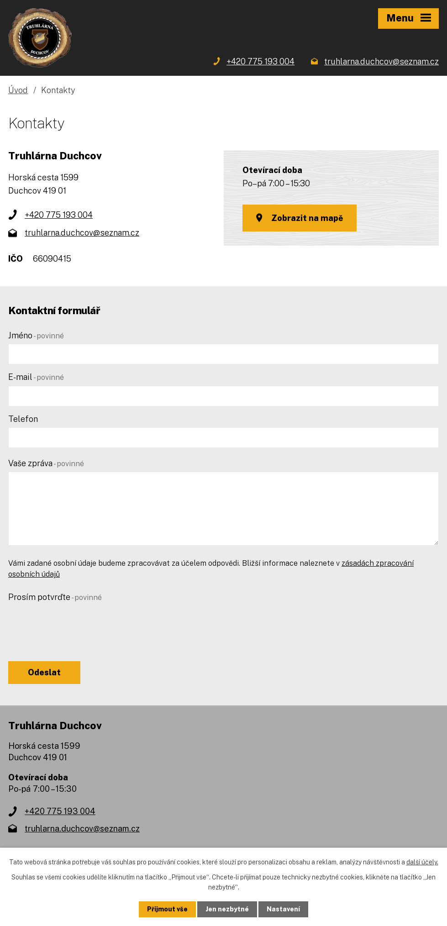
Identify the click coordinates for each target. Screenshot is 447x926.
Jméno (36, 335)
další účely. (422, 862)
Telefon (23, 419)
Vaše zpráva (46, 463)
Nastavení (283, 909)
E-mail (36, 377)
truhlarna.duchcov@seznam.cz (82, 232)
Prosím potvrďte (55, 597)
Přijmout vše (167, 909)
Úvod (18, 90)
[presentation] (77, 624)
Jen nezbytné (227, 909)
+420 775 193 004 (59, 215)
